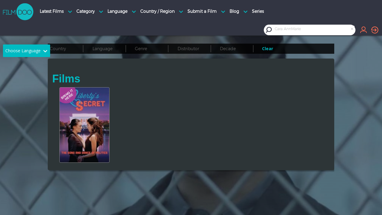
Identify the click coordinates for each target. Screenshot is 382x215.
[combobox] (314, 30)
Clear (267, 48)
